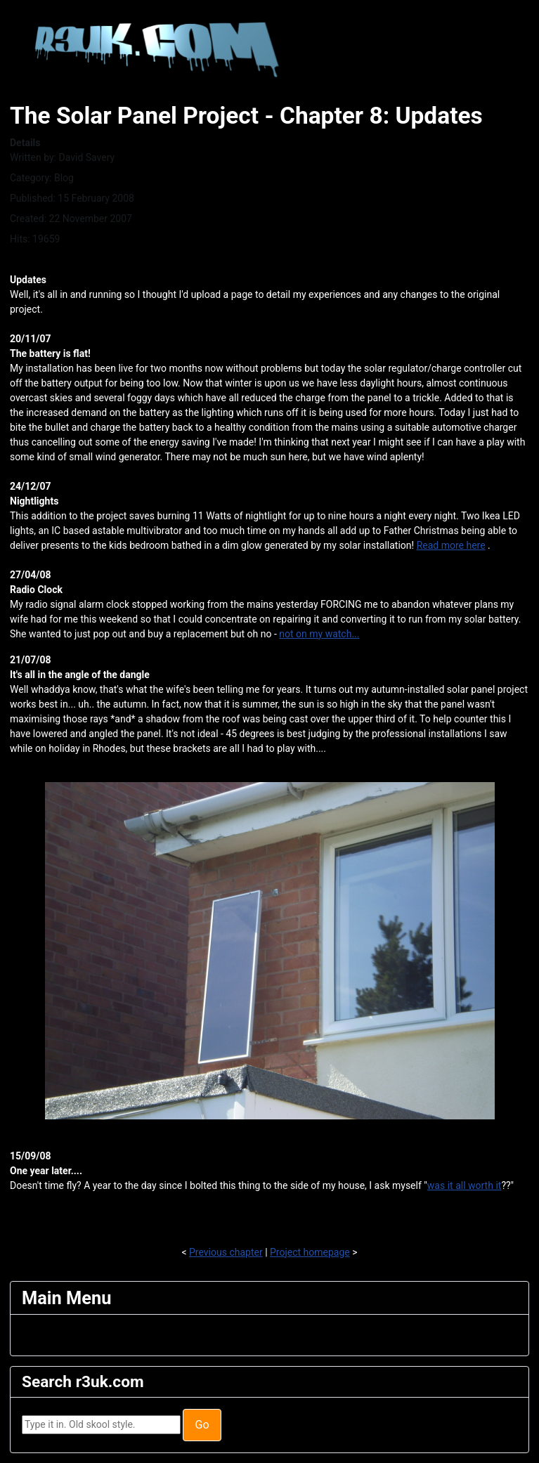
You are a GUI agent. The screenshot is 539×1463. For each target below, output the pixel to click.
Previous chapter (226, 1252)
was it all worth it (464, 1185)
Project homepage (310, 1252)
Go (202, 1424)
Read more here (451, 545)
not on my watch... (319, 633)
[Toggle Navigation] (31, 1335)
